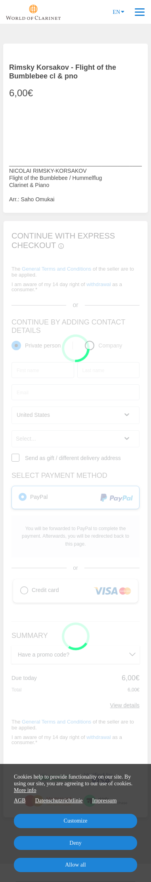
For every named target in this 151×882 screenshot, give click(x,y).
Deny (75, 843)
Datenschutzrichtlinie (59, 801)
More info (25, 790)
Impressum (104, 801)
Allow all (75, 865)
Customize (76, 821)
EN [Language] (118, 11)
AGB (20, 801)
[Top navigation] (139, 12)
